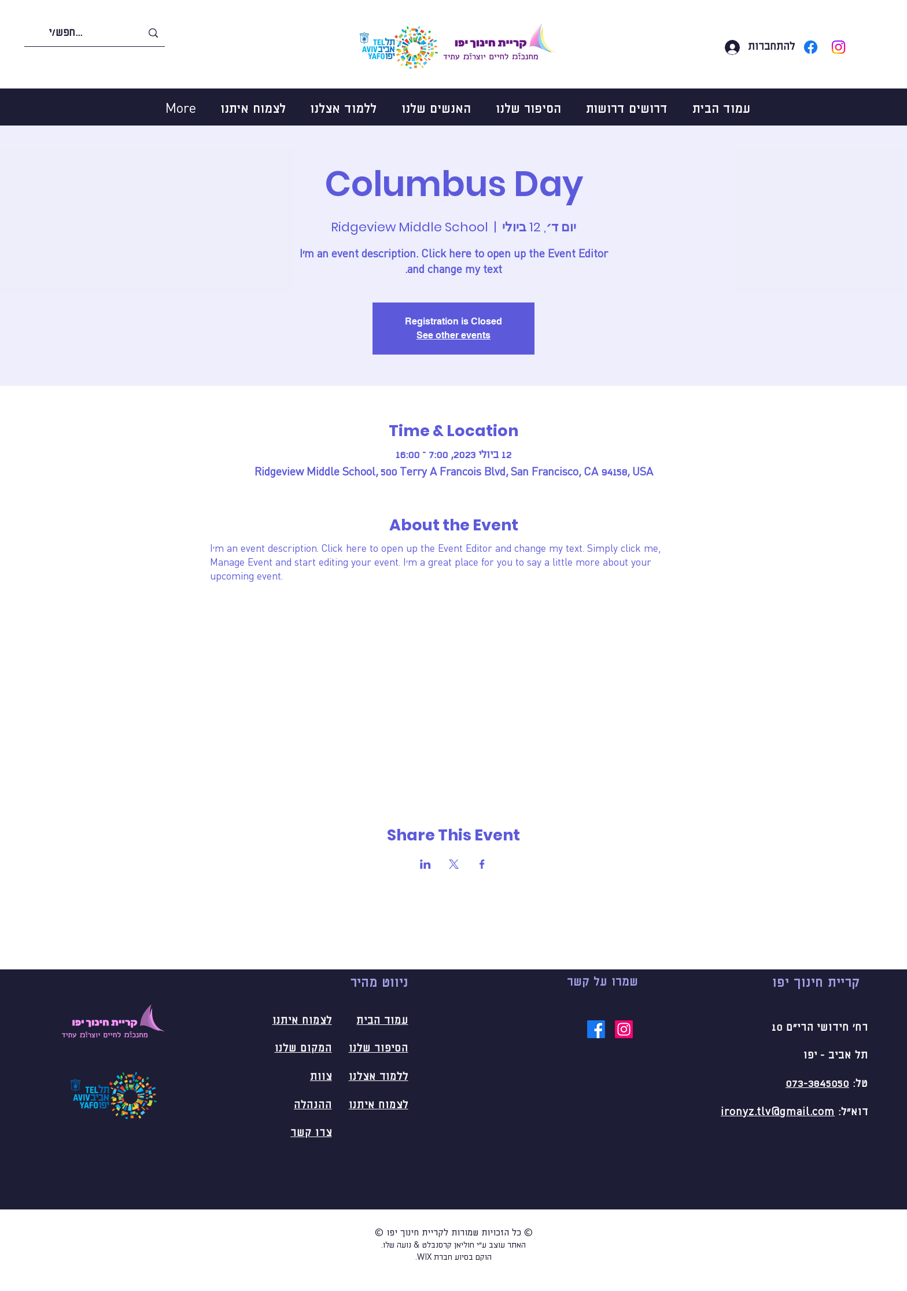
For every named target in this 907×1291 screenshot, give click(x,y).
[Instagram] (838, 47)
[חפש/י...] (95, 33)
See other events (453, 335)
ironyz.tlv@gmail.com (778, 1112)
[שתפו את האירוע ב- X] (453, 864)
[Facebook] (811, 47)
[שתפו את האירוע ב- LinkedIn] (425, 864)
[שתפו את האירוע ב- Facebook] (482, 864)
